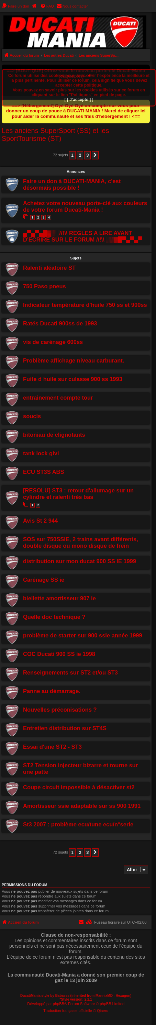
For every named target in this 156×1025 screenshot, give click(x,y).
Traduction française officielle (67, 1011)
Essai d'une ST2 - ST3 (52, 747)
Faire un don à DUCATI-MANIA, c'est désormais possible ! (72, 184)
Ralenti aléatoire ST (49, 268)
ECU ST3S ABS (43, 472)
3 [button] (87, 155)
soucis (32, 416)
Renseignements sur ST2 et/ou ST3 (70, 672)
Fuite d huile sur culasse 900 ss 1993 (72, 379)
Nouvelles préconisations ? (60, 709)
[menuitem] (15, 6)
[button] (95, 155)
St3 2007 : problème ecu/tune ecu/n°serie (78, 824)
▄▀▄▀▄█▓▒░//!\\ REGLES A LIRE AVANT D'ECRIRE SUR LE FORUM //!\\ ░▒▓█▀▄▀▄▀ (82, 236)
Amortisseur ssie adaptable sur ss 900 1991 (82, 806)
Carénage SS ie (43, 580)
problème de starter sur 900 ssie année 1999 (82, 635)
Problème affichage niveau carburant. (73, 360)
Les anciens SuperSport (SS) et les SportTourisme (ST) (55, 134)
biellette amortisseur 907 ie (59, 598)
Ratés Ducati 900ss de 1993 (60, 323)
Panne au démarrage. (51, 691)
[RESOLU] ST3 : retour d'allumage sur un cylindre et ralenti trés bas (78, 493)
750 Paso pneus (44, 286)
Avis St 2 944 (40, 520)
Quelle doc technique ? (54, 617)
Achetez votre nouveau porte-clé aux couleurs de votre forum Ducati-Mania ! (85, 206)
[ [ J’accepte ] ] (78, 99)
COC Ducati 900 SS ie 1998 (59, 654)
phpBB (58, 1004)
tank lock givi (41, 453)
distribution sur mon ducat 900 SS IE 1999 (79, 561)
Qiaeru (102, 1011)
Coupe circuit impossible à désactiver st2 (79, 787)
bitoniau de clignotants (54, 435)
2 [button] (80, 155)
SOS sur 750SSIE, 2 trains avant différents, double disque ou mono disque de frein (80, 542)
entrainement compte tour (58, 397)
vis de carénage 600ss (53, 342)
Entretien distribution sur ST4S (65, 728)
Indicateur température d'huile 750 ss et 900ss (85, 305)
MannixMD (104, 996)
